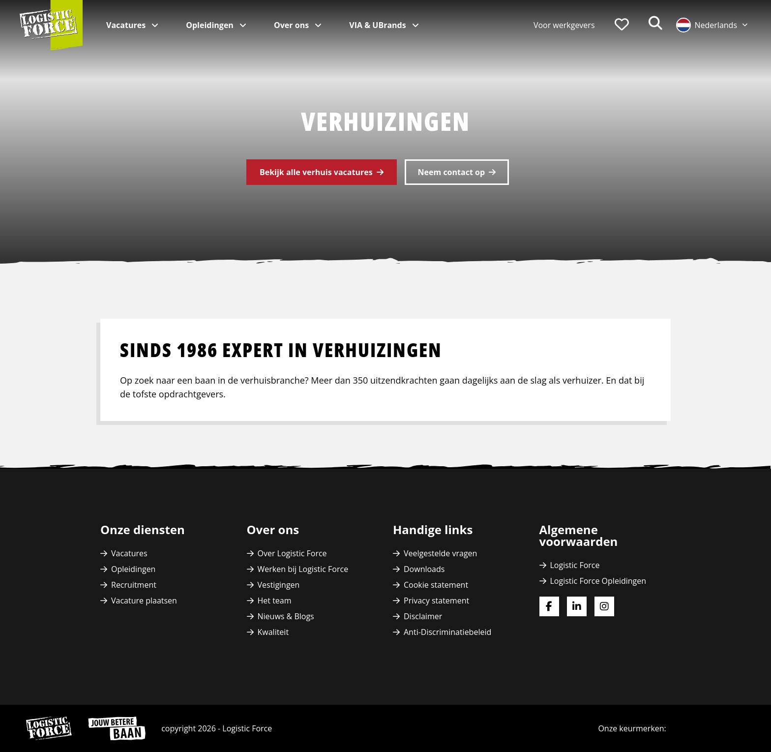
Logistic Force (575, 565)
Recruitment (133, 584)
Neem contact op (451, 172)
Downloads (424, 569)
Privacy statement (436, 600)
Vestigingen (279, 584)
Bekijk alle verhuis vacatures (316, 172)
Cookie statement (436, 584)
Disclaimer (423, 616)
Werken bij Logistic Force (303, 569)
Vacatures (127, 25)
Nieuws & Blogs (286, 616)
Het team (275, 600)
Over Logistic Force (292, 553)
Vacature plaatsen (144, 600)
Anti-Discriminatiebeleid (447, 632)
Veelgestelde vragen (440, 553)
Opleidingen (211, 25)
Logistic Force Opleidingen (598, 580)
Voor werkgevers (564, 25)
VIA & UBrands (378, 25)
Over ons (292, 25)
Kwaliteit (273, 632)
